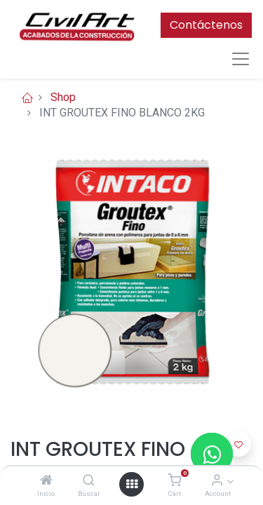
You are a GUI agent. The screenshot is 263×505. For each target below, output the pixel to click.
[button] (238, 444)
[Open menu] (131, 484)
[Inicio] (46, 480)
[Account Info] (217, 480)
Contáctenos (206, 25)
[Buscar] (88, 480)
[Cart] (174, 480)
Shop (63, 97)
